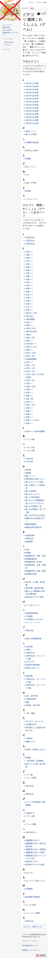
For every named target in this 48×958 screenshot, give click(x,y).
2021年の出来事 (31, 108)
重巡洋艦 (29, 676)
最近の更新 (6, 27)
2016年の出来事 (31, 93)
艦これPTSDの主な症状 (35, 515)
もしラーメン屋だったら (35, 881)
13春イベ (29, 258)
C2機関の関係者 (32, 142)
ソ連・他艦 (29, 713)
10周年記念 (30, 237)
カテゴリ (27, 927)
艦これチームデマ (32, 494)
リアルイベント (31, 199)
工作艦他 (29, 616)
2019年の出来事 (31, 102)
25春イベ (29, 423)
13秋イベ (29, 252)
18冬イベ (29, 322)
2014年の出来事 (31, 86)
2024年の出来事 (31, 117)
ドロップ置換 (30, 778)
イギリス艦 (29, 447)
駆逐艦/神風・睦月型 (33, 562)
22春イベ (29, 396)
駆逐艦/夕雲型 (31, 574)
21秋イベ (29, 383)
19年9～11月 (30, 328)
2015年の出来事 (31, 89)
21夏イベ (29, 389)
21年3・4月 (30, 371)
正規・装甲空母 (31, 696)
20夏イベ (29, 350)
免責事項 (25, 950)
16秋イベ (29, 285)
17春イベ (29, 304)
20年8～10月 (30, 353)
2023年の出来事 (31, 114)
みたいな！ (29, 873)
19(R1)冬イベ (30, 344)
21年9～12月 (30, 386)
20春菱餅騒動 (30, 359)
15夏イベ (29, 276)
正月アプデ (29, 662)
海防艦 (28, 473)
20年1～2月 (30, 365)
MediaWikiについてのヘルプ (10, 33)
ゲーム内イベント (32, 605)
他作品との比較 (31, 150)
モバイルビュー (35, 950)
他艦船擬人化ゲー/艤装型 (35, 849)
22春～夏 (29, 399)
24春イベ (29, 417)
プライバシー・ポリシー (30, 941)
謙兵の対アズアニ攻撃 (34, 597)
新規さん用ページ (32, 668)
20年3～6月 (30, 356)
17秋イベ (29, 298)
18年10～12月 (31, 313)
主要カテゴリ (37, 927)
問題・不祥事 (30, 183)
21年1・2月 (30, 368)
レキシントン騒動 (32, 913)
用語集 (28, 191)
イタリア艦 (29, 451)
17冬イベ (29, 307)
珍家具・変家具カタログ (35, 750)
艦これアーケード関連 (34, 482)
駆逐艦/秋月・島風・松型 (35, 556)
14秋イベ (29, 264)
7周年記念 (29, 786)
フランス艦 (29, 816)
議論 (32, 8)
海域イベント (30, 131)
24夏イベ (29, 414)
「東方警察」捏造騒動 (34, 761)
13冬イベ (29, 261)
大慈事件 (29, 738)
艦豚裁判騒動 (30, 524)
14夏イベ (29, 267)
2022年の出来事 (31, 111)
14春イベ (29, 270)
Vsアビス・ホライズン (34, 721)
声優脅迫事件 (30, 699)
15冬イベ (29, 282)
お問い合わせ (8, 42)
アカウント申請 (41, 2)
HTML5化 (29, 459)
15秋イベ (29, 273)
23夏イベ (29, 411)
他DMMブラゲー (32, 861)
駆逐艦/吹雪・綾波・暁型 (35, 571)
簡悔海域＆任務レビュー (35, 479)
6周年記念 (29, 921)
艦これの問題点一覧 (33, 506)
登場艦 (28, 159)
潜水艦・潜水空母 (32, 705)
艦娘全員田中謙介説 (33, 527)
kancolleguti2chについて (30, 945)
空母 (27, 550)
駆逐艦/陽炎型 (31, 559)
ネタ (27, 175)
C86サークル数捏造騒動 (35, 431)
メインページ (7, 25)
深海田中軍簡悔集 (32, 665)
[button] (8, 39)
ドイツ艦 (29, 775)
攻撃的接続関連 (31, 613)
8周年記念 (29, 794)
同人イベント (30, 167)
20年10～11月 (31, 347)
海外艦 (28, 470)
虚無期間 (29, 542)
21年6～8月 (30, 380)
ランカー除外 (30, 905)
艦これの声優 (30, 134)
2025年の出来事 (31, 120)
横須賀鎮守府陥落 (32, 897)
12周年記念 (30, 653)
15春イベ (29, 279)
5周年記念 (29, 630)
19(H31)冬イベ (31, 832)
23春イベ (29, 408)
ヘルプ (43, 14)
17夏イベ (29, 301)
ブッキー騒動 (30, 824)
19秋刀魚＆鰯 (30, 331)
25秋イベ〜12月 (31, 420)
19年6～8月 (30, 338)
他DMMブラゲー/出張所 (35, 865)
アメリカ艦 (29, 439)
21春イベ (29, 393)
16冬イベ (29, 295)
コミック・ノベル (32, 622)
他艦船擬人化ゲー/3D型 (34, 852)
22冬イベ (29, 402)
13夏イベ (29, 255)
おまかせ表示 (7, 30)
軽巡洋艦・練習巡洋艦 (34, 588)
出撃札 (28, 650)
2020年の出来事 (31, 105)
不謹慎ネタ (29, 813)
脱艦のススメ (30, 742)
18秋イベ (29, 310)
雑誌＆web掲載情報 (33, 639)
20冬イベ (29, 362)
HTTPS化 (29, 462)
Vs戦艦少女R (30, 724)
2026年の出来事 (31, 123)
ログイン (31, 2)
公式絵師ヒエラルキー (34, 619)
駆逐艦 (28, 553)
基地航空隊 (29, 535)
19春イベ (29, 341)
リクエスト (8, 45)
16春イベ (29, 292)
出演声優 (29, 647)
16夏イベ (29, 288)
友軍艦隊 (29, 889)
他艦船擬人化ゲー (32, 840)
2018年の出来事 (31, 99)
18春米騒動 (30, 319)
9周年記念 (29, 538)
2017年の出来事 (31, 96)
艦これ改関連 (30, 491)
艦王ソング (29, 476)
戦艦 (27, 702)
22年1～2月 (30, 405)
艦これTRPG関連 (32, 497)
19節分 (28, 335)
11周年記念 (30, 241)
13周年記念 (30, 244)
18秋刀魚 (29, 316)
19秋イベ (29, 325)
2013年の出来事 (31, 83)
